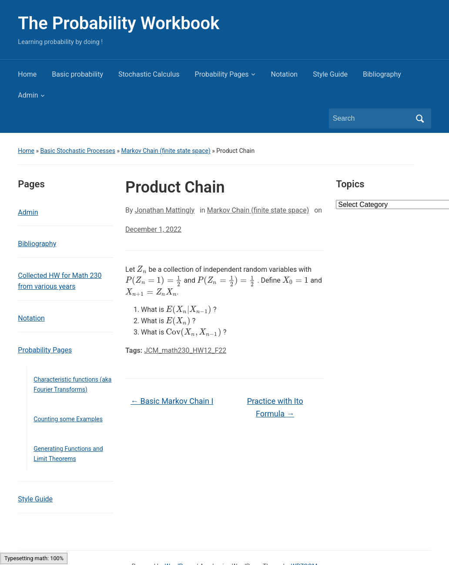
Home (27, 74)
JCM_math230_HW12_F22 (185, 350)
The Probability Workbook (118, 23)
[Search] (372, 118)
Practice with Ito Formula (275, 407)
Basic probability (77, 74)
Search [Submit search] (420, 118)
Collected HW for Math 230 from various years (59, 281)
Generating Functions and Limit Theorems (68, 453)
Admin (28, 95)
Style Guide (330, 74)
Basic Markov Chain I (172, 401)
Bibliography (382, 74)
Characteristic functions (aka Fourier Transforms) (72, 384)
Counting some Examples (68, 419)
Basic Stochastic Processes (77, 150)
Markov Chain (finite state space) (165, 150)
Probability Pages (222, 74)
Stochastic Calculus (149, 74)
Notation (284, 74)
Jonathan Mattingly (164, 210)
